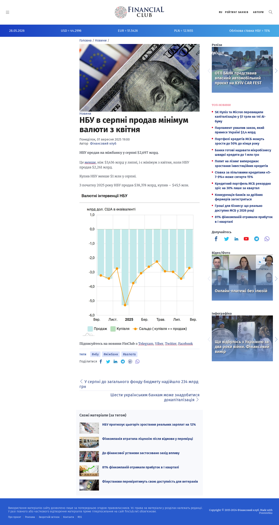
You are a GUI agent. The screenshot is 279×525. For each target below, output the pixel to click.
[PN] (130, 361)
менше (90, 162)
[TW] (108, 361)
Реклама (30, 517)
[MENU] (7, 12)
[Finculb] (217, 239)
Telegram (145, 344)
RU (221, 12)
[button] (270, 12)
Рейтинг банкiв (236, 12)
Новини (85, 113)
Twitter (171, 344)
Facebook (185, 344)
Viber (159, 344)
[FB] (101, 361)
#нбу (95, 354)
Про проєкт (14, 517)
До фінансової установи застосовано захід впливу (140, 453)
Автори (258, 12)
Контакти (68, 517)
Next (276, 70)
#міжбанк (111, 354)
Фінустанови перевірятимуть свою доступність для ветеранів (150, 481)
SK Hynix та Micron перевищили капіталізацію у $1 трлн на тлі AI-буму (240, 116)
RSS (79, 517)
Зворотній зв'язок (48, 517)
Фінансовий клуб (103, 143)
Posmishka (265, 512)
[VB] (137, 361)
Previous (209, 70)
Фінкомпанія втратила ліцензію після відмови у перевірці (147, 439)
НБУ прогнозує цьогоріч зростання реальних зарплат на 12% (149, 424)
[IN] (115, 362)
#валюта (129, 354)
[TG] (123, 361)
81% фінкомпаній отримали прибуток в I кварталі (140, 467)
